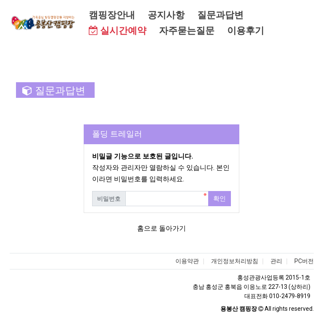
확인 (219, 198)
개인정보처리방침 (234, 261)
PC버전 (304, 261)
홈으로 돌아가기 (161, 228)
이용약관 (187, 261)
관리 (276, 261)
